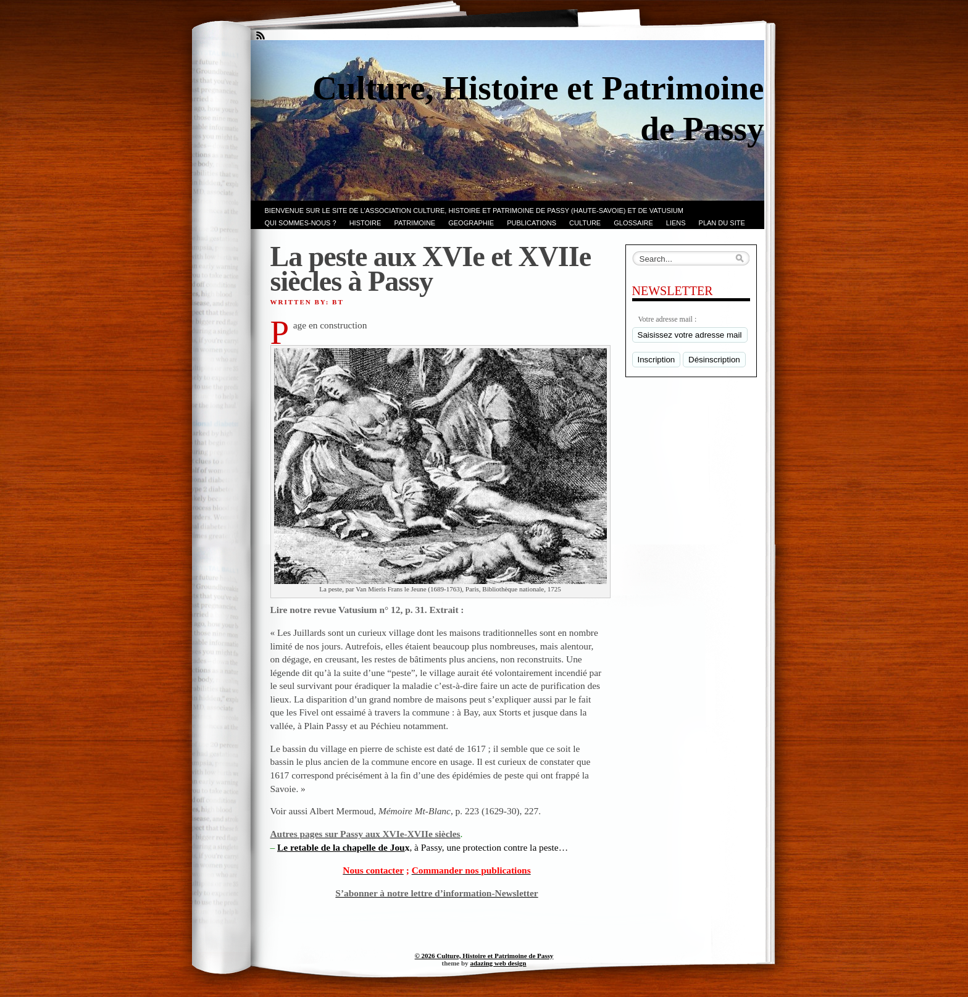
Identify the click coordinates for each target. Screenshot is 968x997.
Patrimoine (414, 223)
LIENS (676, 223)
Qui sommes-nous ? (300, 223)
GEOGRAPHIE (471, 223)
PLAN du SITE (722, 223)
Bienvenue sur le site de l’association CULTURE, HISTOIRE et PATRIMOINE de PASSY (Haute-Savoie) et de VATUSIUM (474, 210)
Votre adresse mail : (667, 319)
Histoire (365, 223)
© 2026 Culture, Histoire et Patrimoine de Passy (484, 955)
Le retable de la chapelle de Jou (341, 847)
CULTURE (585, 223)
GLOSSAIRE (633, 223)
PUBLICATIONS (531, 223)
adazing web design (498, 963)
